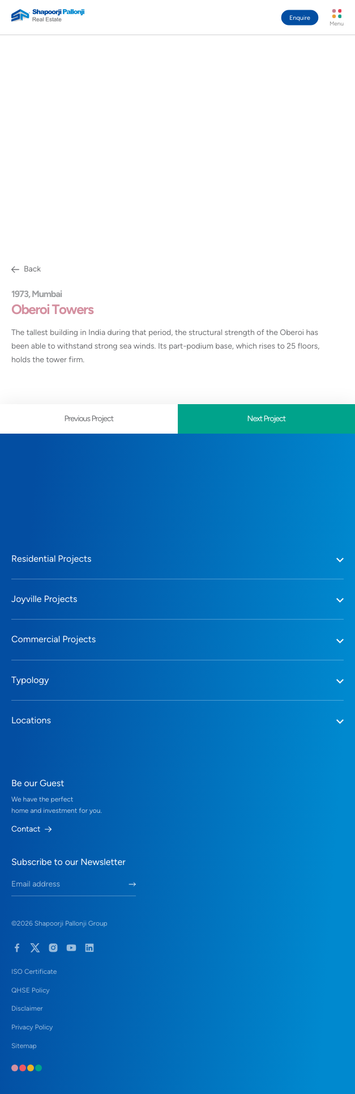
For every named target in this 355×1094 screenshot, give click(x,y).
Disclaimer (27, 1008)
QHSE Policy (30, 990)
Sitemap (24, 1046)
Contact (31, 829)
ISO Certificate (34, 972)
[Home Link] (47, 15)
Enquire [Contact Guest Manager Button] (299, 18)
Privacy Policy (32, 1027)
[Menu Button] (337, 17)
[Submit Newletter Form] (132, 884)
